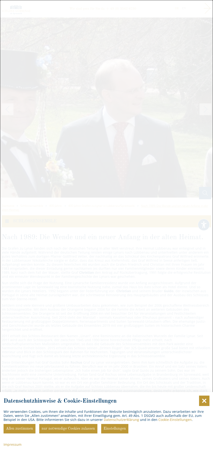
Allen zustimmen (19, 429)
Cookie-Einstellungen (175, 419)
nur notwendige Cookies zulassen (68, 429)
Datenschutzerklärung (121, 419)
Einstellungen (115, 429)
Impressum (13, 444)
